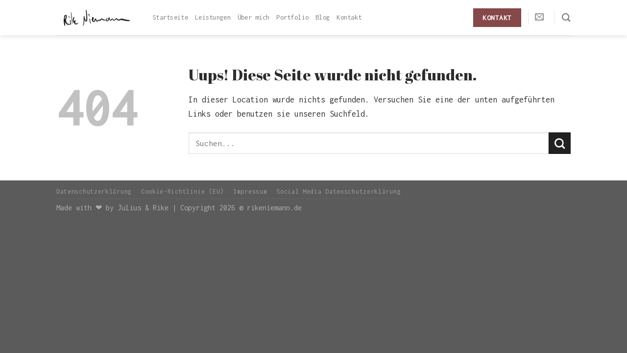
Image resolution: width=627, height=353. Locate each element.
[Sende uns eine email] (539, 17)
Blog (322, 17)
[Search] (566, 17)
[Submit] (560, 143)
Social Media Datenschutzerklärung (338, 191)
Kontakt (349, 17)
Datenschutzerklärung (94, 191)
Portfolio (292, 17)
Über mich (254, 17)
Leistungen (213, 17)
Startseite (170, 17)
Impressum (250, 191)
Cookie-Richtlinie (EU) (182, 191)
